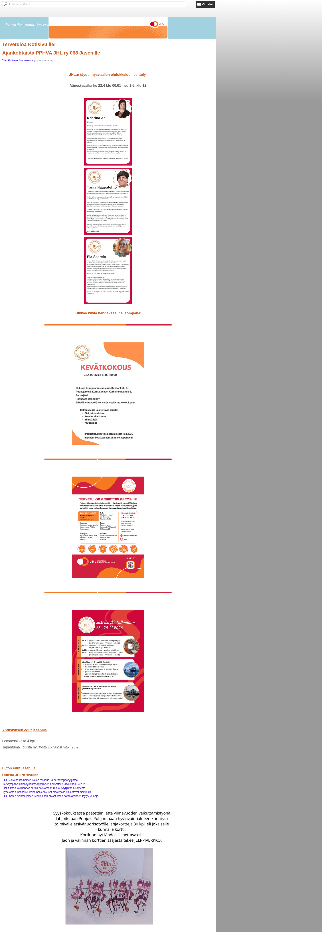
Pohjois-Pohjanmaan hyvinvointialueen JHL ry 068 (43, 24)
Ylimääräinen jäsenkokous (17, 60)
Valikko (207, 4)
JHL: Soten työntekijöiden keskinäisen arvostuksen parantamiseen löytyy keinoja (50, 796)
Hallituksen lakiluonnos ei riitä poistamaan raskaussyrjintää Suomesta (44, 788)
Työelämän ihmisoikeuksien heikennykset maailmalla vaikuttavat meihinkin (47, 792)
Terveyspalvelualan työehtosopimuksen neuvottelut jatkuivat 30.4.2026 (44, 784)
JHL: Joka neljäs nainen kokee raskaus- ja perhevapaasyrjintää (40, 780)
